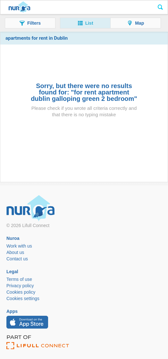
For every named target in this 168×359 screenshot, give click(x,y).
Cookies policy (20, 292)
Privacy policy (20, 285)
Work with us (19, 246)
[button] (30, 23)
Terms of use (19, 279)
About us (15, 252)
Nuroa (19, 7)
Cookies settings (22, 298)
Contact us (17, 258)
